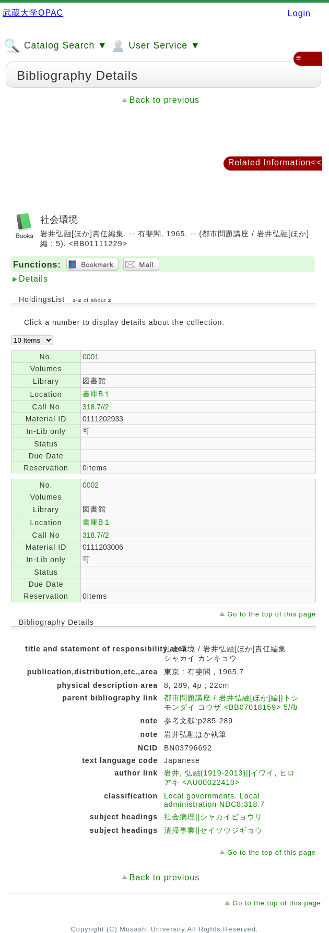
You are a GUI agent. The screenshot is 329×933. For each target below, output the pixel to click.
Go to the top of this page (271, 614)
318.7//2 (96, 407)
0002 (91, 485)
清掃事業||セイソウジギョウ (213, 830)
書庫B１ (97, 394)
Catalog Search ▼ (55, 46)
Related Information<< (275, 162)
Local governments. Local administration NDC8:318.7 (214, 800)
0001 (91, 357)
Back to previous (164, 99)
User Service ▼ (155, 46)
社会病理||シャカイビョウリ (213, 817)
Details (33, 278)
